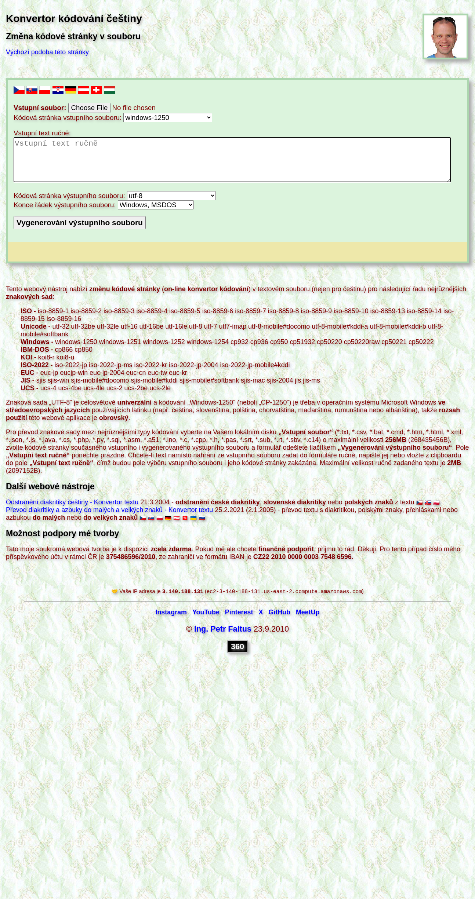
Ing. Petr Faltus (222, 629)
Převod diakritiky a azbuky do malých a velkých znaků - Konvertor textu (109, 510)
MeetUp (308, 613)
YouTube (206, 613)
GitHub (279, 613)
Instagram (171, 613)
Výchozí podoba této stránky (47, 52)
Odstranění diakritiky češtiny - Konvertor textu (72, 502)
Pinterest (239, 613)
